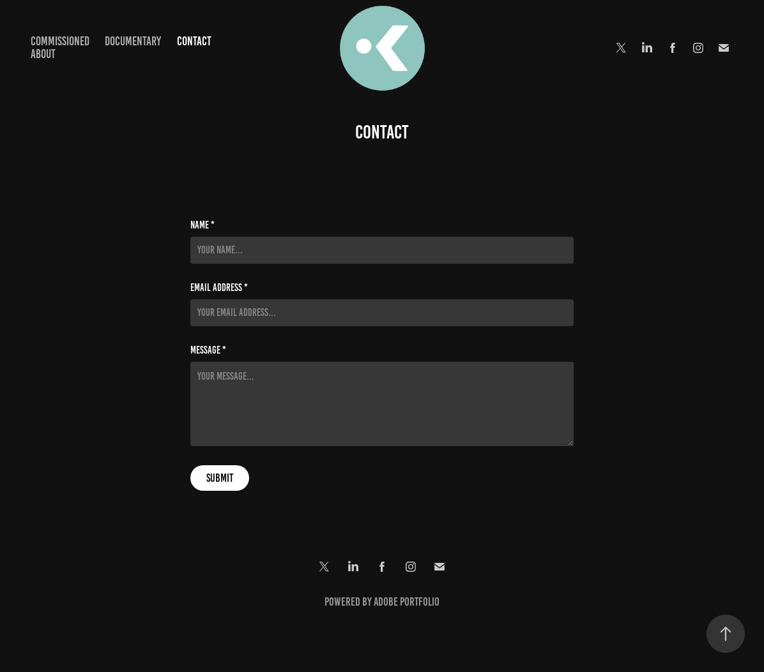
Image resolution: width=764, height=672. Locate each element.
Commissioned (60, 41)
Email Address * (219, 288)
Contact (194, 41)
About (43, 54)
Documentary (133, 41)
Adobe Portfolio (406, 601)
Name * (202, 225)
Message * (208, 350)
